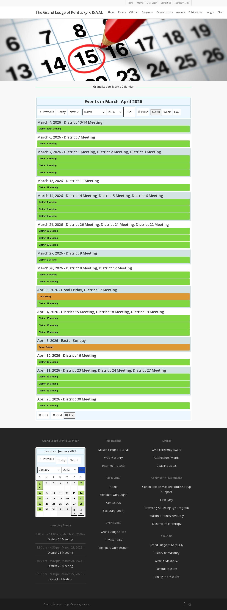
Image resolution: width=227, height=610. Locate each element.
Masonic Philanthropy (166, 524)
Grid (57, 416)
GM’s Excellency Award (166, 450)
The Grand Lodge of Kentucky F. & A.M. (69, 13)
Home (113, 487)
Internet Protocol (113, 466)
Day (176, 112)
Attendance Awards (166, 458)
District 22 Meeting (60, 566)
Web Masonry (113, 458)
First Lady (166, 500)
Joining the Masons (166, 577)
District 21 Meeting (60, 553)
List (69, 416)
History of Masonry (166, 553)
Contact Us (113, 503)
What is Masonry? (166, 561)
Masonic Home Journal (113, 450)
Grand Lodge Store (113, 532)
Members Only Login (113, 495)
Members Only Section (113, 548)
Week (167, 112)
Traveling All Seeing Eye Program (166, 508)
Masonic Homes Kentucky (167, 516)
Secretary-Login (113, 511)
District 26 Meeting (60, 539)
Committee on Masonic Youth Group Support (166, 489)
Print (143, 113)
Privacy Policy (113, 540)
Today (62, 112)
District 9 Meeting (60, 579)
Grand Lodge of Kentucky (166, 545)
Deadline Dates (166, 466)
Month (156, 112)
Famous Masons (167, 569)
